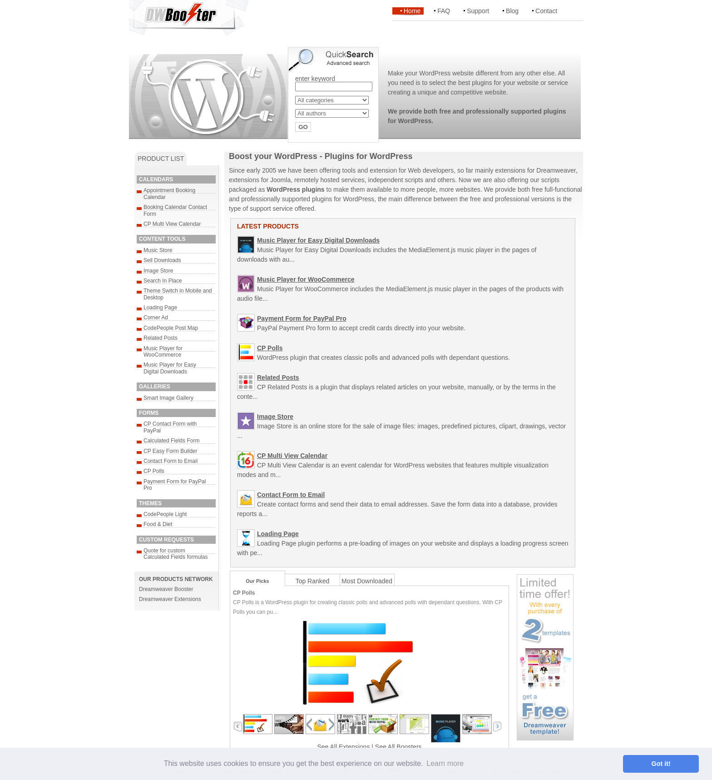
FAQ (443, 11)
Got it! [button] (661, 763)
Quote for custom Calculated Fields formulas (175, 553)
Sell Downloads (162, 260)
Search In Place (162, 281)
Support (478, 11)
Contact (546, 11)
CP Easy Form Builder (170, 451)
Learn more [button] (445, 763)
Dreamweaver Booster (166, 589)
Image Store (158, 271)
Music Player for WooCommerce (163, 351)
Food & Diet (157, 524)
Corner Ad (155, 317)
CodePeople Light (165, 514)
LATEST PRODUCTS (268, 226)
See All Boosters (398, 746)
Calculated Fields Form (171, 440)
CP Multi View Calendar (172, 224)
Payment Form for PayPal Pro (301, 318)
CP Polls (153, 471)
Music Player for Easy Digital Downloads (169, 368)
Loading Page (160, 307)
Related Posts (160, 338)
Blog (512, 11)
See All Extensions (343, 746)
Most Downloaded (366, 581)
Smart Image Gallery (168, 398)
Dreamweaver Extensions (170, 599)
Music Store (157, 250)
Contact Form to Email (170, 461)
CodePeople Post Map (170, 328)
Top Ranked (313, 581)
